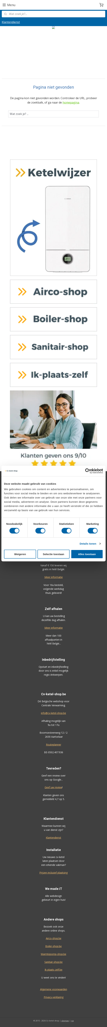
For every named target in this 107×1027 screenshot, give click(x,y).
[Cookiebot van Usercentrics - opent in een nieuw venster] (87, 470)
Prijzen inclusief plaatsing (53, 872)
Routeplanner (53, 744)
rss (72, 1020)
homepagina (71, 103)
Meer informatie (53, 577)
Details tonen (88, 543)
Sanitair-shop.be (53, 962)
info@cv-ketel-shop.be (53, 713)
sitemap (65, 1020)
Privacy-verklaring (53, 997)
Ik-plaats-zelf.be (53, 969)
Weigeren (20, 554)
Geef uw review (53, 787)
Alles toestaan (87, 554)
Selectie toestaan (53, 554)
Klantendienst (11, 22)
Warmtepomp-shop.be (53, 954)
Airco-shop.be (53, 938)
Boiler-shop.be (53, 946)
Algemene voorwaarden (53, 989)
